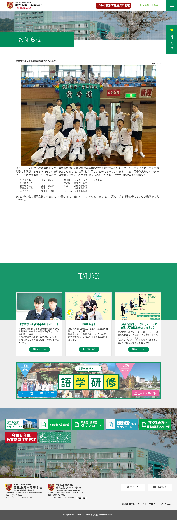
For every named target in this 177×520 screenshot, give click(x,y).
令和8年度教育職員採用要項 (113, 5)
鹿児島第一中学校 (149, 5)
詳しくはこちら (39, 349)
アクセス (133, 487)
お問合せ (159, 487)
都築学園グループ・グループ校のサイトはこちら (146, 504)
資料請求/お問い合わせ (171, 42)
